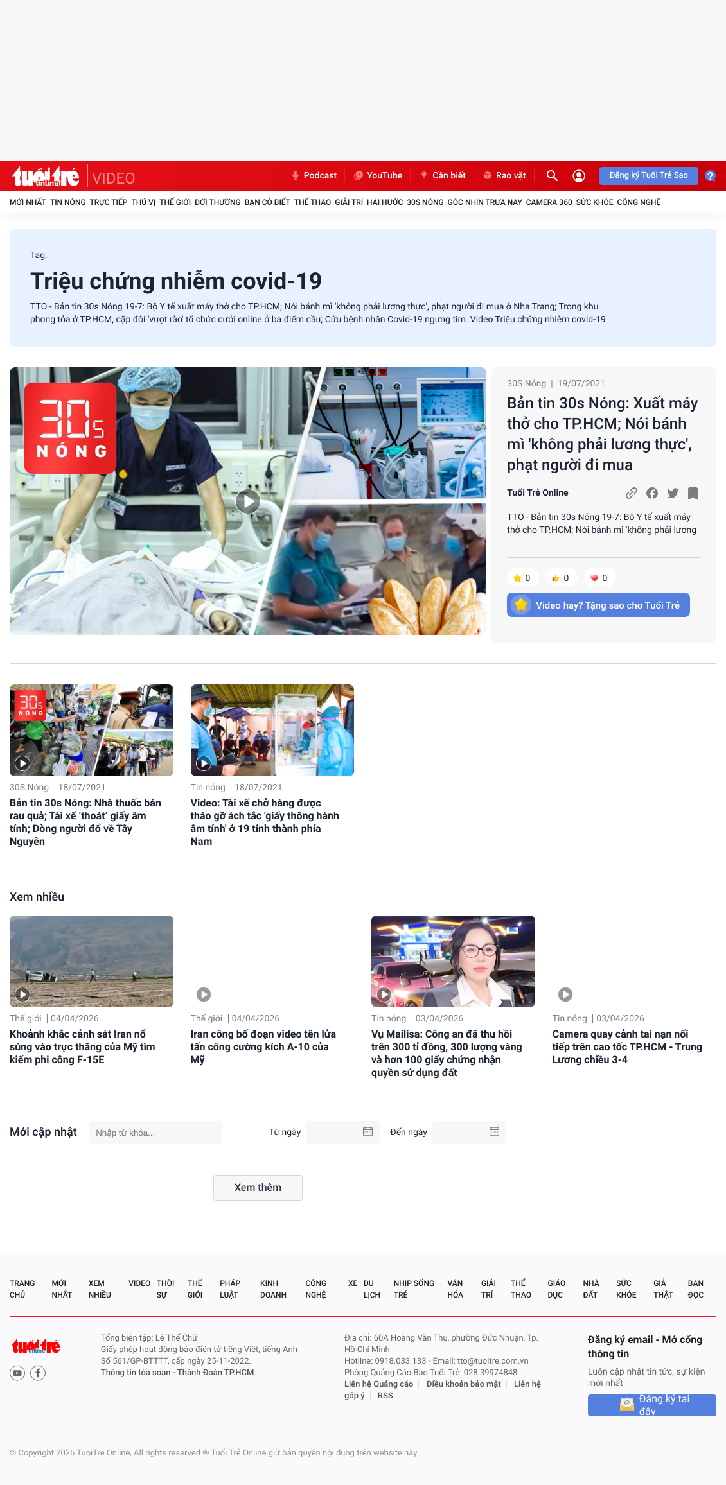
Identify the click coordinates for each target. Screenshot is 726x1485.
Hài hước (385, 202)
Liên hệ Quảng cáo (379, 1384)
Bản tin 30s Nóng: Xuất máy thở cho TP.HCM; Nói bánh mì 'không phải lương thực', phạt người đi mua (602, 434)
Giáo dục (557, 1289)
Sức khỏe (595, 202)
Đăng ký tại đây (664, 1405)
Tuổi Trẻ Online (537, 493)
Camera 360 (549, 202)
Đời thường (218, 202)
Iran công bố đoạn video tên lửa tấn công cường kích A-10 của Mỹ (264, 1047)
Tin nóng (68, 202)
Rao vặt (504, 175)
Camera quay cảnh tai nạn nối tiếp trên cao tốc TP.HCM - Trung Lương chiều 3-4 (627, 1047)
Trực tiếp (109, 202)
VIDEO (114, 178)
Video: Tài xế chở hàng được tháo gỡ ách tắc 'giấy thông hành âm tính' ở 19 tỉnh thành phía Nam (265, 822)
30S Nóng (425, 202)
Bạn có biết (267, 202)
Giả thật (663, 1289)
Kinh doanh (273, 1289)
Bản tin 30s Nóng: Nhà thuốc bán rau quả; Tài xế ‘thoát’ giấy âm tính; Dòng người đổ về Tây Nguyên (85, 822)
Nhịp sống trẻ (414, 1289)
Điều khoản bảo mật (464, 1384)
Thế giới (175, 202)
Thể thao (312, 202)
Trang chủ (22, 1289)
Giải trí (349, 202)
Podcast (313, 175)
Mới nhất (28, 202)
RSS (385, 1396)
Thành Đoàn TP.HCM (215, 1373)
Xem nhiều (37, 897)
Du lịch (372, 1289)
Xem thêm (258, 1187)
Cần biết (442, 175)
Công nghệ (638, 202)
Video (139, 1283)
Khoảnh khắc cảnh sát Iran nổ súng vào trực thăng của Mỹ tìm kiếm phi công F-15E (82, 1047)
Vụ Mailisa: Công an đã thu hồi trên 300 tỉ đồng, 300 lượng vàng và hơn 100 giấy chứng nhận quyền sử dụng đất (446, 1053)
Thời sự (166, 1289)
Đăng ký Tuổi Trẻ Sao (649, 175)
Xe (352, 1283)
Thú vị (143, 202)
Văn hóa (455, 1289)
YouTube (377, 175)
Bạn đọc (696, 1289)
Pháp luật (230, 1289)
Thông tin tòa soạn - (139, 1373)
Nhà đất (591, 1289)
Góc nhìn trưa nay (485, 202)
